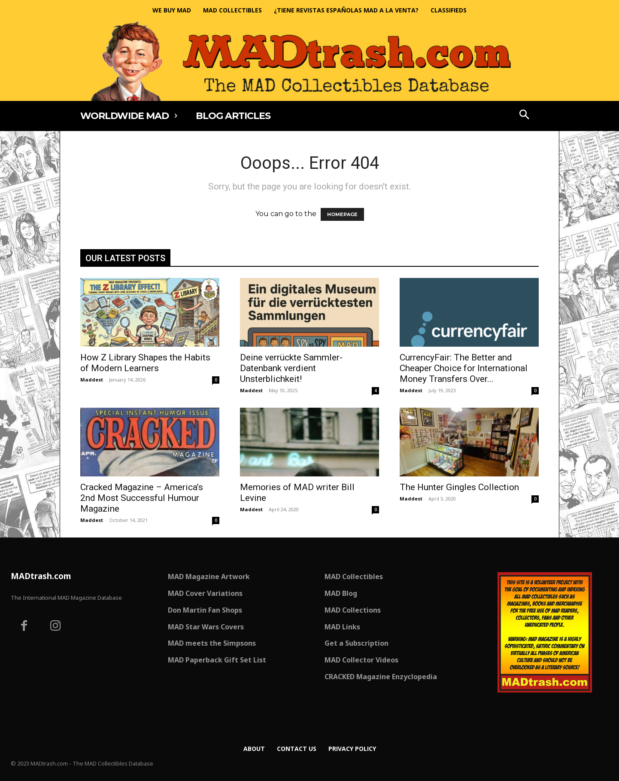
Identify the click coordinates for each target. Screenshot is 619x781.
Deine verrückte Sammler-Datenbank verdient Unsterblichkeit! (291, 368)
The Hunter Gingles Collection (459, 487)
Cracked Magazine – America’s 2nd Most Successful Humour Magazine (141, 498)
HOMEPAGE (342, 214)
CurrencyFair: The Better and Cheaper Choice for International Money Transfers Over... (464, 368)
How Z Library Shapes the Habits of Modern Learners (145, 362)
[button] (524, 115)
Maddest (91, 379)
